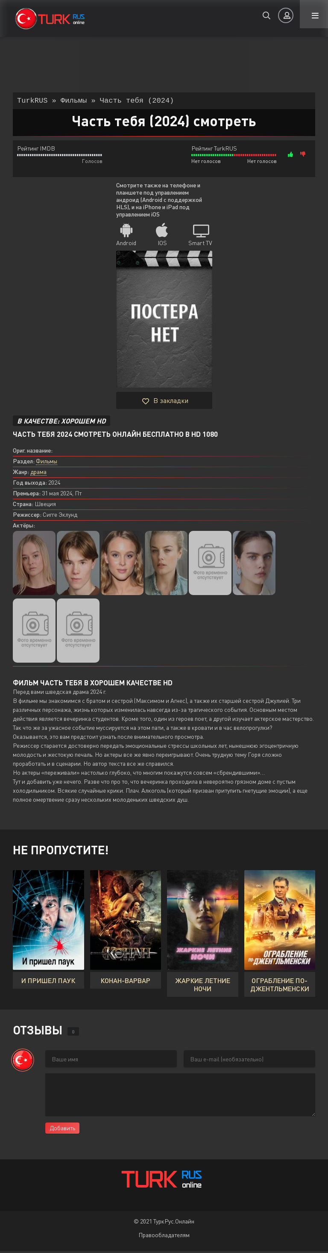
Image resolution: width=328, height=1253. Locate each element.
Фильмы (46, 462)
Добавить (62, 1129)
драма (38, 473)
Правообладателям (164, 1236)
